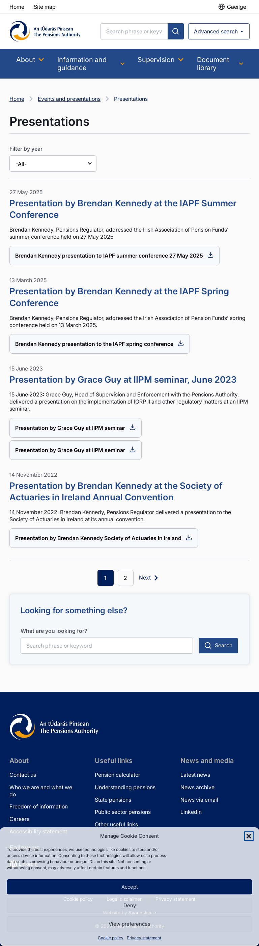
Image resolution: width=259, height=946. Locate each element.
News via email (199, 799)
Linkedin (191, 812)
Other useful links (116, 824)
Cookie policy (110, 937)
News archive (197, 787)
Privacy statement (144, 937)
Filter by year (25, 148)
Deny (129, 905)
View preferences (129, 924)
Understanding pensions (125, 787)
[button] (249, 836)
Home (16, 98)
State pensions (113, 799)
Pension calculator (117, 774)
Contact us (22, 774)
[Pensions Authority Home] (45, 31)
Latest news (195, 774)
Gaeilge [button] (236, 6)
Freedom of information (38, 806)
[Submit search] (176, 31)
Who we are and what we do (40, 791)
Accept (129, 887)
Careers (19, 819)
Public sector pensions (123, 812)
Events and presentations (69, 98)
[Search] (134, 31)
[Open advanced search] (219, 31)
